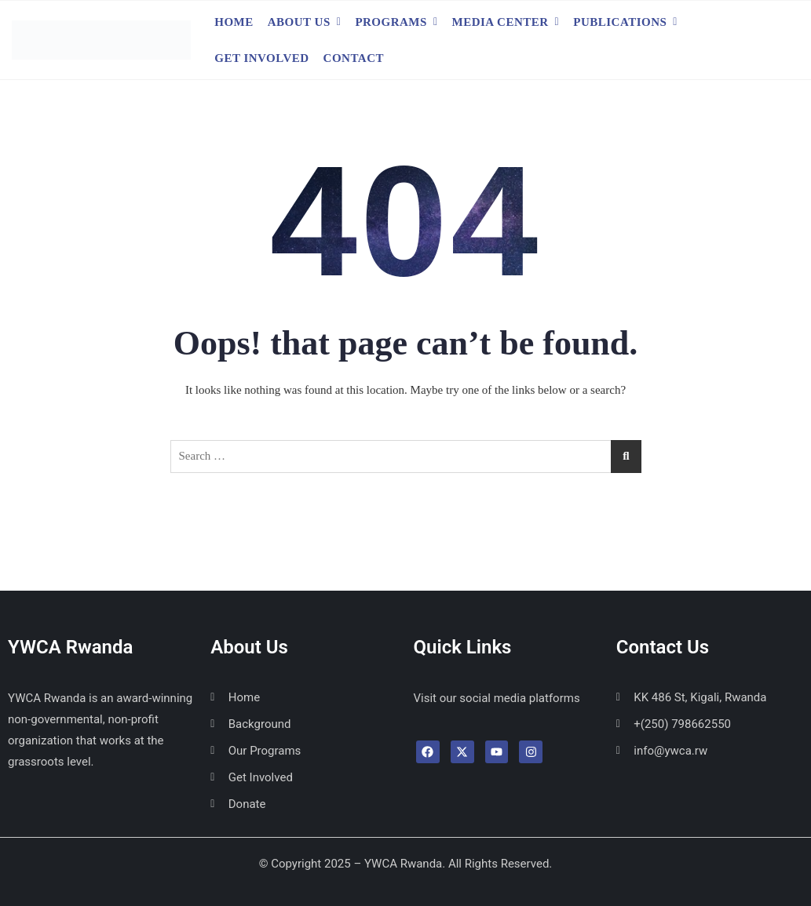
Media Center (500, 22)
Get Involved (261, 58)
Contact (353, 58)
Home (234, 22)
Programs (391, 22)
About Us (299, 22)
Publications (620, 22)
